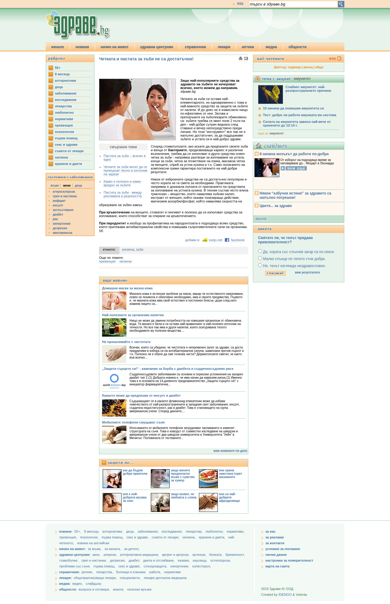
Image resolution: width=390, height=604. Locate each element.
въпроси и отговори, (94, 589)
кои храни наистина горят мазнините (230, 474)
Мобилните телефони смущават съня (133, 422)
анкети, (118, 589)
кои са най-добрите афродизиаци (229, 497)
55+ (58, 68)
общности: (68, 589)
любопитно (64, 112)
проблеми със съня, (75, 566)
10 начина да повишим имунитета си (293, 108)
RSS (240, 3)
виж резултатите (307, 272)
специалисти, (130, 578)
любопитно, (215, 531)
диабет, (135, 560)
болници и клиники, (131, 572)
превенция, (68, 537)
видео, (78, 583)
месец (308, 67)
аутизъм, (199, 554)
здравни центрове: (74, 554)
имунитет (277, 133)
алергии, (111, 554)
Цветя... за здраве (276, 206)
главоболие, (69, 560)
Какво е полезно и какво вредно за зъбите (122, 183)
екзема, (184, 560)
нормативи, (235, 531)
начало (57, 47)
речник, (87, 572)
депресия (60, 228)
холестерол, (201, 566)
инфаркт (59, 200)
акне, (96, 554)
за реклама (274, 537)
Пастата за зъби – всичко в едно (125, 157)
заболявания (65, 93)
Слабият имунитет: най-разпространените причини (308, 88)
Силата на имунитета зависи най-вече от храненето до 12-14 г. (297, 123)
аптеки (248, 47)
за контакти (274, 543)
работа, (155, 572)
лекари (224, 47)
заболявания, (149, 531)
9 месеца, (92, 531)
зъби (139, 249)
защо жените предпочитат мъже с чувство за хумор (183, 475)
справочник (195, 47)
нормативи (64, 119)
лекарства (63, 106)
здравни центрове (156, 47)
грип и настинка (65, 196)
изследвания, (172, 531)
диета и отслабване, (159, 560)
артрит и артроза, (176, 554)
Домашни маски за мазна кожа (127, 288)
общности (298, 47)
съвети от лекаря (69, 151)
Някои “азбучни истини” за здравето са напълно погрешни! (295, 195)
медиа (271, 47)
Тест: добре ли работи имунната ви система (299, 115)
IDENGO (285, 594)
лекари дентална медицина (165, 578)
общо (319, 67)
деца (59, 87)
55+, (78, 531)
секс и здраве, (138, 537)
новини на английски (93, 543)
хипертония (61, 223)
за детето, (132, 549)
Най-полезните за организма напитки (133, 315)
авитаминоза (62, 232)
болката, (216, 554)
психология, (90, 537)
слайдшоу (93, 583)
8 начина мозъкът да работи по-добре (294, 154)
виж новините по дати (230, 450)
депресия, (118, 560)
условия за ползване (282, 549)
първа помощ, (112, 537)
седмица (294, 67)
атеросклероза (64, 191)
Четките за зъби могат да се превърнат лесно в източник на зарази (125, 170)
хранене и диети (68, 164)
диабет (58, 214)
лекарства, (194, 531)
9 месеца (62, 74)
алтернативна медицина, (140, 554)
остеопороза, (221, 560)
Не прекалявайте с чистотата (126, 342)
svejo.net (215, 240)
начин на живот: (72, 549)
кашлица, (200, 560)
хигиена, (190, 537)
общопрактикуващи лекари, (95, 578)
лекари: (65, 578)
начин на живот (115, 47)
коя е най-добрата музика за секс (135, 497)
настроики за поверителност (289, 560)
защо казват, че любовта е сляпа (184, 495)
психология (64, 132)
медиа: (65, 583)
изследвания (65, 100)
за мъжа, (94, 549)
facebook (238, 240)
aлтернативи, (113, 531)
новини (82, 47)
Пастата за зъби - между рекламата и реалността (123, 194)
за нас (270, 531)
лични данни (276, 554)
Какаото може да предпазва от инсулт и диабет (141, 395)
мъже (55, 185)
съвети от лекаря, (166, 537)
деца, (131, 531)
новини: (66, 531)
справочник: (69, 572)
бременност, (235, 554)
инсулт (58, 205)
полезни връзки (139, 589)
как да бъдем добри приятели (135, 472)
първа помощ (66, 138)
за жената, (113, 549)
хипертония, (180, 566)
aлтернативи (65, 80)
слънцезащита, (156, 566)
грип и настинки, (94, 560)
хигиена (61, 157)
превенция (64, 125)
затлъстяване (63, 210)
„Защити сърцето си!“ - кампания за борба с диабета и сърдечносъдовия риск (167, 368)
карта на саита (277, 566)
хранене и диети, (212, 537)
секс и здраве (66, 144)
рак (55, 219)
